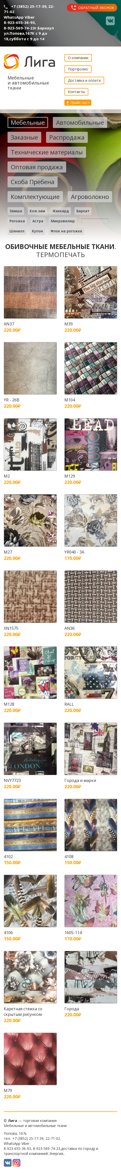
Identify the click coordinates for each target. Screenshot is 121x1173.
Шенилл (17, 231)
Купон (37, 231)
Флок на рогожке (66, 231)
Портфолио (78, 69)
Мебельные (28, 122)
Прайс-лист (78, 102)
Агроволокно (90, 196)
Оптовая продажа (37, 167)
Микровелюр (63, 221)
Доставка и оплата (84, 80)
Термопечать (94, 221)
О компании (78, 57)
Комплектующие (35, 196)
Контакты (76, 91)
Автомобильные (80, 122)
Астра (37, 221)
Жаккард (61, 210)
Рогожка (17, 221)
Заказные (24, 137)
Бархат (83, 210)
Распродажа (67, 137)
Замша (16, 210)
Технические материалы (47, 152)
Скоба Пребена (32, 182)
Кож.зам (37, 210)
